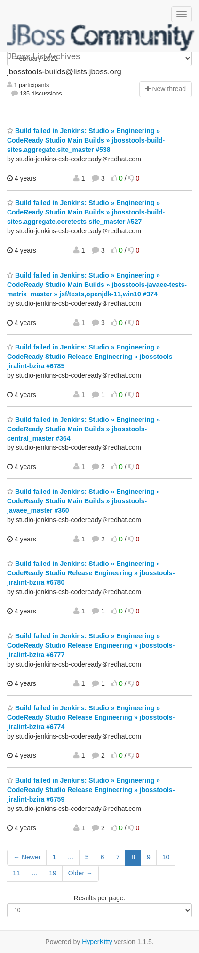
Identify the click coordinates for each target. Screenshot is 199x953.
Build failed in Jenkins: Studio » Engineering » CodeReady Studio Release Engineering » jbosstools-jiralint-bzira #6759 (91, 790)
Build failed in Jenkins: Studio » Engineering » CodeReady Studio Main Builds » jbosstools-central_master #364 (83, 429)
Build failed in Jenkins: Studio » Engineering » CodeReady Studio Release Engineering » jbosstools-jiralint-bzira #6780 (91, 573)
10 (166, 857)
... (70, 857)
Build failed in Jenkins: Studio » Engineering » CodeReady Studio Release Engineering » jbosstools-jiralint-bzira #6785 (91, 356)
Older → (80, 873)
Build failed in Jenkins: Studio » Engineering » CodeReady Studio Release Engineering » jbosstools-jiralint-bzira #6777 (91, 645)
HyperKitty (97, 941)
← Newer (26, 857)
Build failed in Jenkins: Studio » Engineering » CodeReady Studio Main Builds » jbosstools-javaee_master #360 (83, 501)
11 (16, 873)
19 (52, 873)
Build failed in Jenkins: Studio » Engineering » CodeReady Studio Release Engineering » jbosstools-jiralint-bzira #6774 (91, 717)
